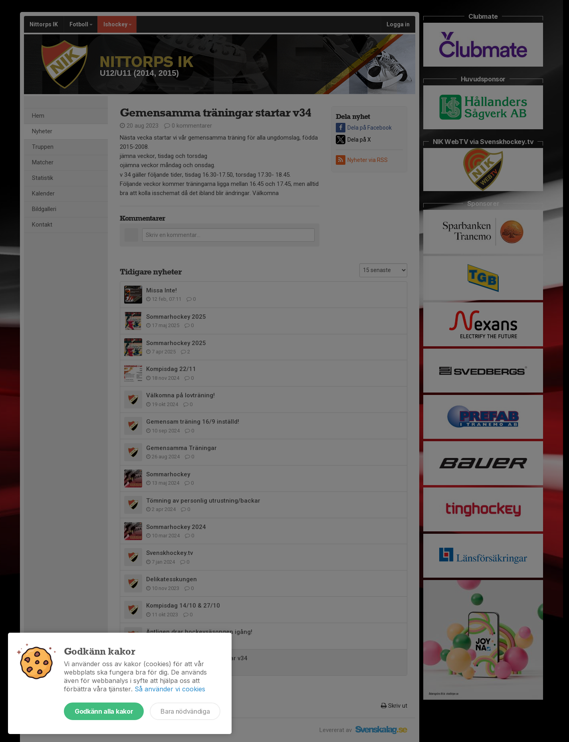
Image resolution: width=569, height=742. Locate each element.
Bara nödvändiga (185, 711)
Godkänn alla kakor (104, 711)
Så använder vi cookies (170, 689)
